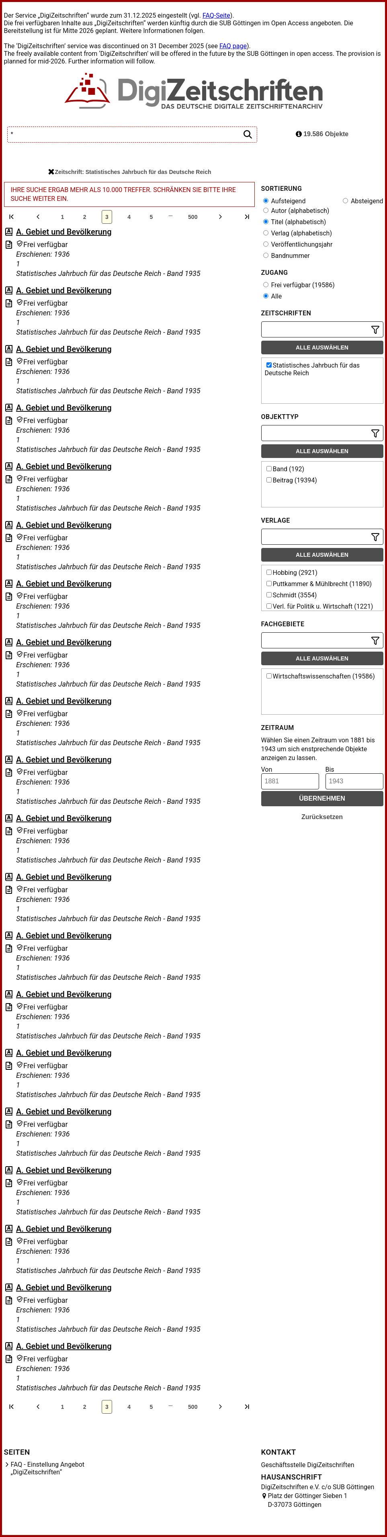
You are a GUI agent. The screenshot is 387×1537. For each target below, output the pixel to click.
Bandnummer (286, 256)
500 (192, 217)
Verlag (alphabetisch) (297, 233)
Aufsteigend (284, 201)
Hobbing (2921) (291, 572)
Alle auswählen (322, 347)
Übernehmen (322, 798)
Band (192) (285, 469)
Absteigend (363, 201)
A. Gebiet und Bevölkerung (64, 232)
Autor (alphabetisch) (296, 211)
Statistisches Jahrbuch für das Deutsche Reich (312, 369)
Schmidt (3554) (291, 595)
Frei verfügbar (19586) (299, 285)
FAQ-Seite (216, 15)
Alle (272, 296)
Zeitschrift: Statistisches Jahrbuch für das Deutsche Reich (129, 172)
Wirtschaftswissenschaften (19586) (320, 676)
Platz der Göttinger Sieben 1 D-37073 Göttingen (308, 1500)
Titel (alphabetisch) (294, 222)
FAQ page (233, 46)
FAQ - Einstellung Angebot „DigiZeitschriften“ (48, 1468)
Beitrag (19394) (291, 480)
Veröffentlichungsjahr (298, 244)
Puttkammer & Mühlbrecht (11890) (319, 584)
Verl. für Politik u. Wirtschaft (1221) (319, 606)
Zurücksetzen (322, 816)
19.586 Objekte (322, 134)
